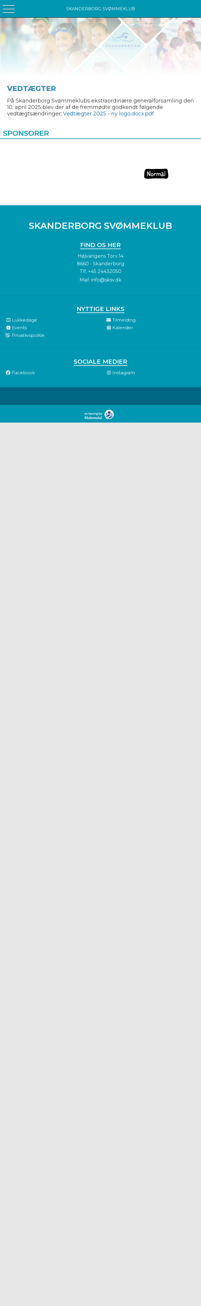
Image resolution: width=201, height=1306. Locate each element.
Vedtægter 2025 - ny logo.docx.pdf (108, 113)
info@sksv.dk (106, 280)
